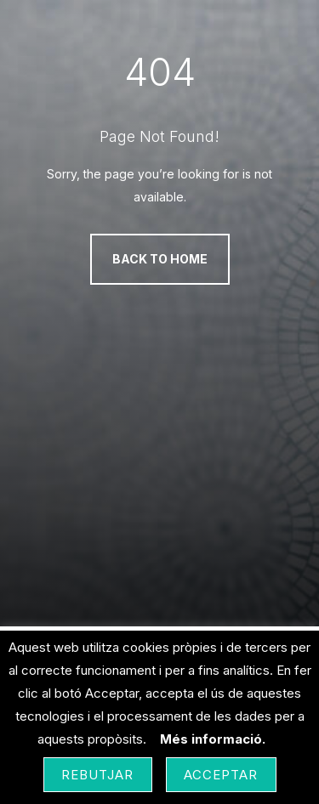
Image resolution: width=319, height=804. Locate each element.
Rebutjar (97, 775)
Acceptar (221, 775)
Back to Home (160, 259)
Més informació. (212, 739)
